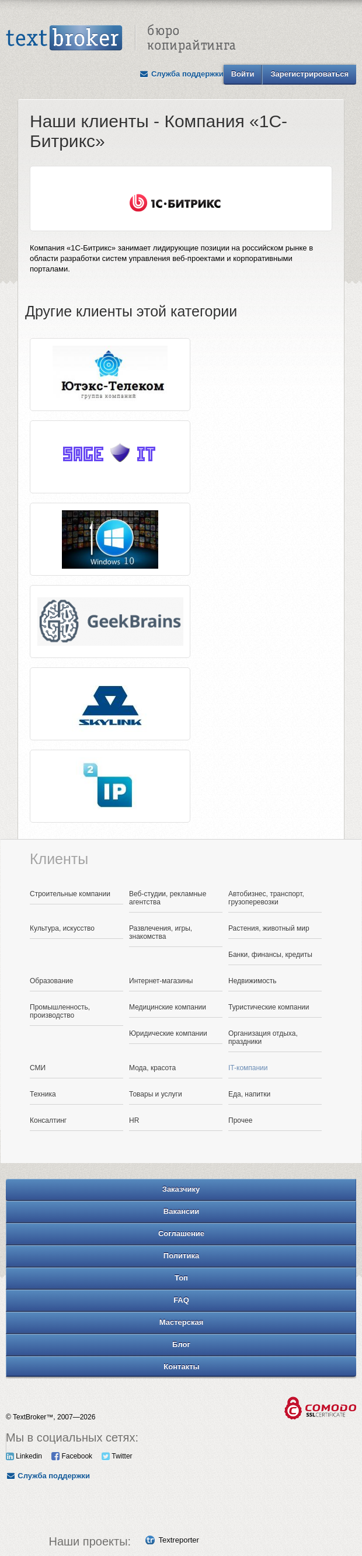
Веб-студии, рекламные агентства (167, 898)
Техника (43, 1094)
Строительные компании (70, 894)
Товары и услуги (155, 1094)
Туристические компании (268, 1007)
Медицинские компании (167, 1007)
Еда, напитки (249, 1094)
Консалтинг (48, 1120)
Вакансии (181, 1211)
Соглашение (181, 1233)
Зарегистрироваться (309, 73)
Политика (181, 1255)
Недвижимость (252, 981)
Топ (181, 1277)
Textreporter (179, 1540)
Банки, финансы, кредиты (270, 955)
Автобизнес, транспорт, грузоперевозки (266, 898)
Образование (51, 981)
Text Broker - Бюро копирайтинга (121, 38)
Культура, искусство (62, 928)
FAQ (181, 1300)
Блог (181, 1344)
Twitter (117, 1456)
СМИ (38, 1068)
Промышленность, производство (60, 1011)
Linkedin (24, 1456)
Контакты (181, 1366)
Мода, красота (152, 1068)
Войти (243, 73)
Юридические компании (168, 1033)
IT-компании (248, 1068)
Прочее (240, 1120)
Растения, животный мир (268, 928)
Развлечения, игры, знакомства (160, 932)
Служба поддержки (182, 73)
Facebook (71, 1456)
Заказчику (181, 1189)
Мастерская (181, 1322)
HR (134, 1120)
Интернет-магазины (161, 981)
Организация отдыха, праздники (263, 1037)
